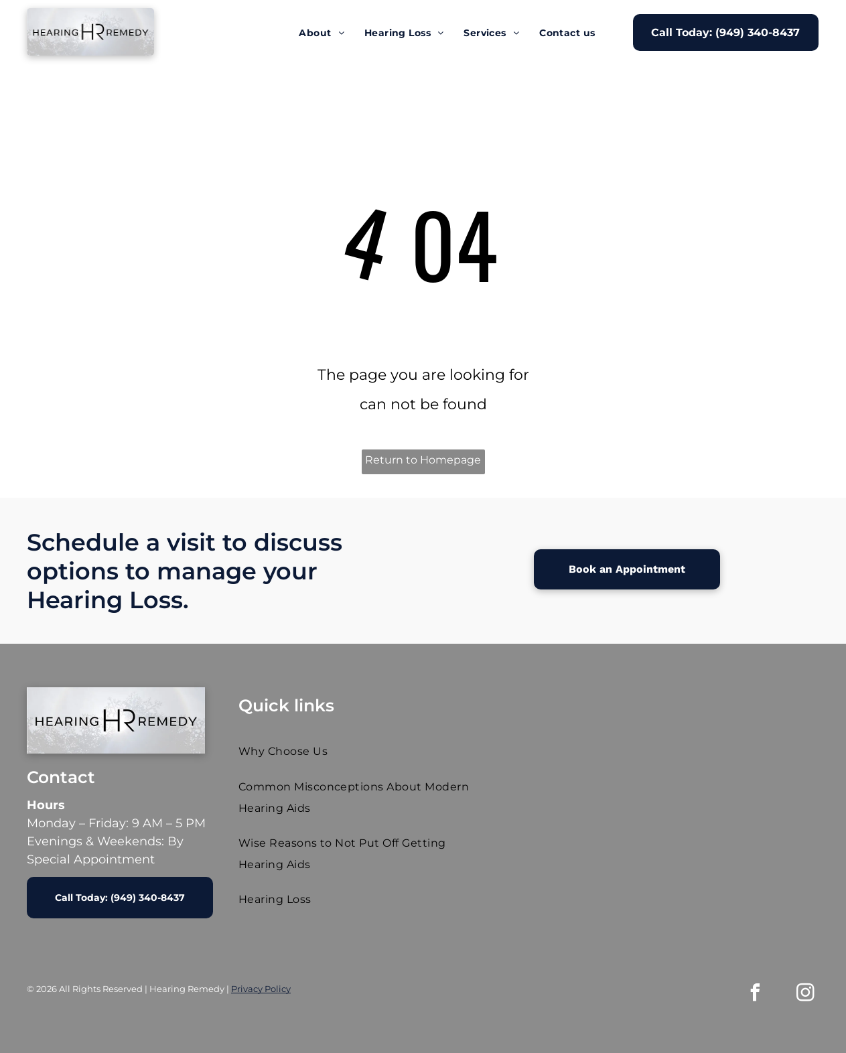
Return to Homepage (423, 459)
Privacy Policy (261, 988)
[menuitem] (321, 32)
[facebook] (755, 994)
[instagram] (805, 994)
